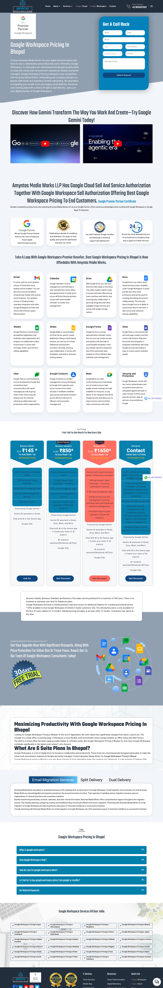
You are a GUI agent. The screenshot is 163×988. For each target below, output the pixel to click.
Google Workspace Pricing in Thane (64, 957)
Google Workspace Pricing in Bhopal (120, 756)
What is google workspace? (32, 850)
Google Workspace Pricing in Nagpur (100, 947)
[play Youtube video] (45, 143)
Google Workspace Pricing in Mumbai (64, 947)
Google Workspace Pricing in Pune (99, 952)
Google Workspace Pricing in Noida (28, 952)
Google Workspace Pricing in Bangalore (97, 926)
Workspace (98, 6)
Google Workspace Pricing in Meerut (28, 947)
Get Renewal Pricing (27, 458)
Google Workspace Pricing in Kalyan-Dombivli (28, 940)
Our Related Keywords (29, 890)
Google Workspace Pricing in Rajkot (135, 952)
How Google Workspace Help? (33, 860)
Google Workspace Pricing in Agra (27, 924)
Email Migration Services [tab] (53, 780)
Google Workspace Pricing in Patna (63, 952)
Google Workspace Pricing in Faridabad (25, 933)
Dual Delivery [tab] (120, 780)
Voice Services (89, 980)
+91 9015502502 (139, 7)
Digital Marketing (114, 984)
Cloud (81, 6)
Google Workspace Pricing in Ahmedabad (61, 926)
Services (66, 6)
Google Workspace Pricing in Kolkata (100, 939)
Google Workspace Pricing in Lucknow (137, 939)
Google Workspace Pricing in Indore (100, 932)
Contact (112, 6)
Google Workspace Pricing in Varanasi (136, 957)
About (55, 6)
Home (47, 6)
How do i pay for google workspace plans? (38, 870)
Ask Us (27, 578)
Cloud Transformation (116, 980)
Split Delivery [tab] (91, 780)
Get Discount (63, 578)
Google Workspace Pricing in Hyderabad (61, 933)
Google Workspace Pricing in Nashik (136, 947)
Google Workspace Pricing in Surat (27, 957)
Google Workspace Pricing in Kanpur (64, 939)
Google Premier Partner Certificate (117, 201)
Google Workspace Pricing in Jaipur (135, 932)
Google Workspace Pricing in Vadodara (97, 958)
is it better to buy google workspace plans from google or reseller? (49, 880)
